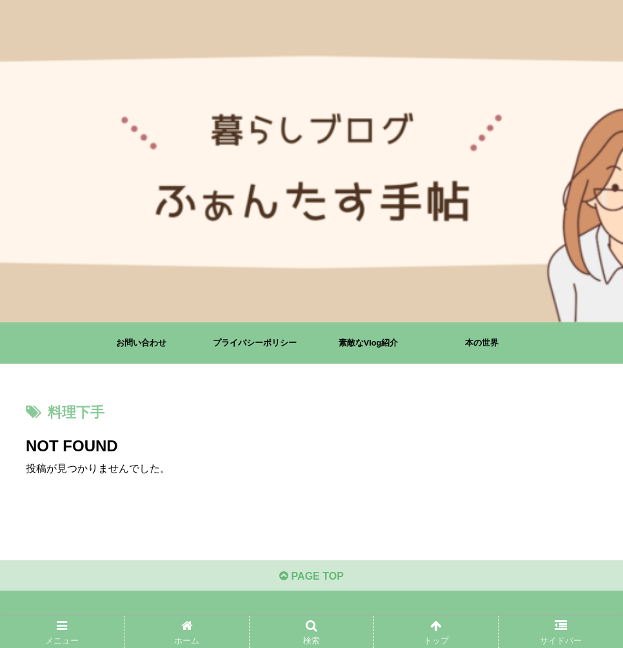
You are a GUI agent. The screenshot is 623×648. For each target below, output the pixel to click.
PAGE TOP (311, 575)
